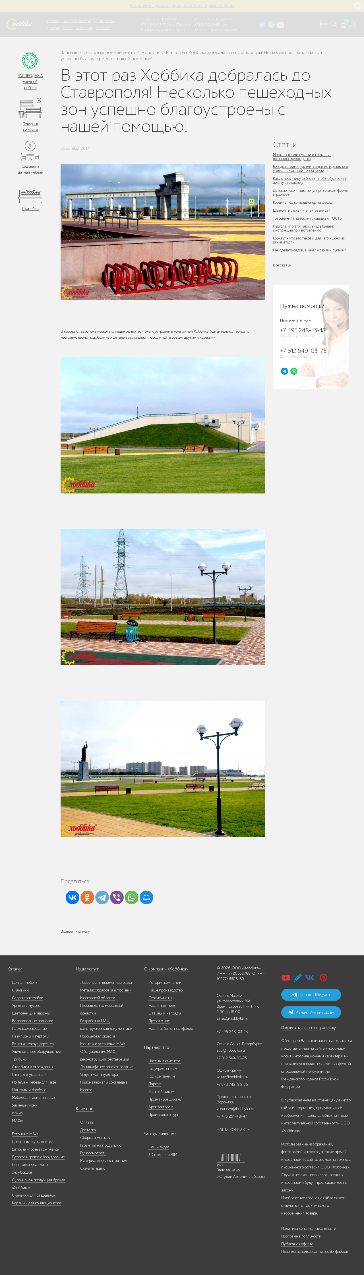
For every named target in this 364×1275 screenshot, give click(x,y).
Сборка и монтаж (95, 1137)
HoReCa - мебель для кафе (34, 1082)
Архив (17, 1113)
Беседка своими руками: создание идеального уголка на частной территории (309, 168)
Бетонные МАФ (25, 1134)
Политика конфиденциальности (308, 1228)
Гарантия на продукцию (100, 1145)
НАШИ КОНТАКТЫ (234, 1129)
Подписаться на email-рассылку (308, 1027)
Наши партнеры (162, 1005)
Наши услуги (87, 969)
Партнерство (155, 1047)
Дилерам (53, 28)
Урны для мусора (26, 1005)
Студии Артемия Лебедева (242, 1176)
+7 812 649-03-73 (153, 24)
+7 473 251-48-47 (207, 19)
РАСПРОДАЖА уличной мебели (30, 81)
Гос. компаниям (161, 1076)
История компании (164, 982)
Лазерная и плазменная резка (106, 982)
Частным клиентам (164, 1061)
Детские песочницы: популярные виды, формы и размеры (306, 192)
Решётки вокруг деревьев (32, 1043)
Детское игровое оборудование (38, 1157)
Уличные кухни (25, 1105)
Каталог (53, 21)
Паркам (154, 1084)
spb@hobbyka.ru (231, 1050)
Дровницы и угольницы (32, 1141)
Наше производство (76, 21)
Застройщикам (161, 1091)
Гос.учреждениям (162, 1068)
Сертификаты (160, 997)
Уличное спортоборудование (36, 1051)
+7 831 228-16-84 (207, 30)
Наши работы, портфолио (170, 1028)
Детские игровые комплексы (35, 1149)
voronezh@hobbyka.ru (236, 1108)
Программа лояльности (301, 1236)
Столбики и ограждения (32, 1066)
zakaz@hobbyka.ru (154, 30)
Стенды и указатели (29, 1074)
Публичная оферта (297, 1243)
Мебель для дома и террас (34, 1097)
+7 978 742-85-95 (207, 24)
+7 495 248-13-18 (152, 19)
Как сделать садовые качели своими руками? (310, 250)
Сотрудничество (158, 1133)
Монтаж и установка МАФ (102, 1043)
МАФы (17, 1120)
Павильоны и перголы (30, 1036)
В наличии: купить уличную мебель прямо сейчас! (182, 5)
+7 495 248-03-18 (232, 1031)
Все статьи (282, 265)
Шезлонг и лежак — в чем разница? (302, 210)
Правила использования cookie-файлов (314, 1251)
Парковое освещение (29, 1028)
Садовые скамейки (27, 997)
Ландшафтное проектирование (106, 1066)
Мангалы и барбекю (29, 1090)
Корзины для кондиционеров (36, 1203)
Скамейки (30, 208)
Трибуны (19, 1059)
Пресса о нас (159, 1020)
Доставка (88, 1130)
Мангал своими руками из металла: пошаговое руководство (303, 156)
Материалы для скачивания (103, 1160)
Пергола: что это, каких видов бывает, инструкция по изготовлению (304, 228)
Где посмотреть (93, 1153)
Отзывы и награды (164, 1013)
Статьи (285, 144)
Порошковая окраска (97, 1036)
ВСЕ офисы (177, 30)
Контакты (103, 28)
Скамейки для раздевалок (33, 1195)
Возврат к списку (75, 931)
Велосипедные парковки (32, 1020)
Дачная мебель (24, 982)
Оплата (87, 1122)
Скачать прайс (92, 1168)
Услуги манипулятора (99, 1074)
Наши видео (158, 1147)
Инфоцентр (84, 28)
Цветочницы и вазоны (31, 1013)
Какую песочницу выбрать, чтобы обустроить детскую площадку (301, 180)
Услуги (68, 28)
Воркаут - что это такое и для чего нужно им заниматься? (311, 240)
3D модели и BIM (162, 1154)
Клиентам (84, 1109)
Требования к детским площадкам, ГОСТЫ (309, 218)
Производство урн (163, 1114)
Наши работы (104, 21)
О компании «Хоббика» (164, 969)
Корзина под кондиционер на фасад (304, 202)
